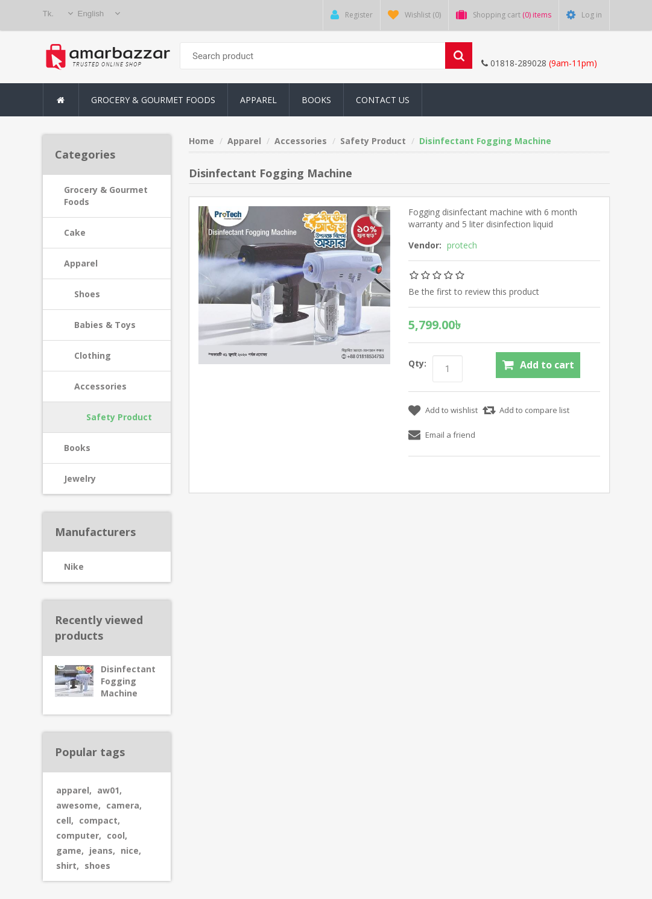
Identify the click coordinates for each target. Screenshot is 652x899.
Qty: (417, 363)
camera (124, 805)
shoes (97, 865)
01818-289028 (513, 63)
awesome (78, 805)
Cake (75, 232)
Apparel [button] (258, 100)
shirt (67, 865)
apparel (74, 790)
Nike (74, 566)
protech (462, 245)
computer (78, 835)
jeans (102, 850)
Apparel (81, 263)
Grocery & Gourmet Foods (106, 195)
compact (99, 820)
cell (65, 820)
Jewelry (80, 478)
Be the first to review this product (473, 291)
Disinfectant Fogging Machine (128, 681)
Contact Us (383, 100)
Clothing (92, 355)
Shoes (87, 294)
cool (117, 835)
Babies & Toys (105, 324)
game (70, 850)
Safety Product (119, 417)
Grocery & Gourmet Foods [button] (153, 100)
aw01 (109, 790)
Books (316, 100)
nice (131, 850)
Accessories (100, 386)
